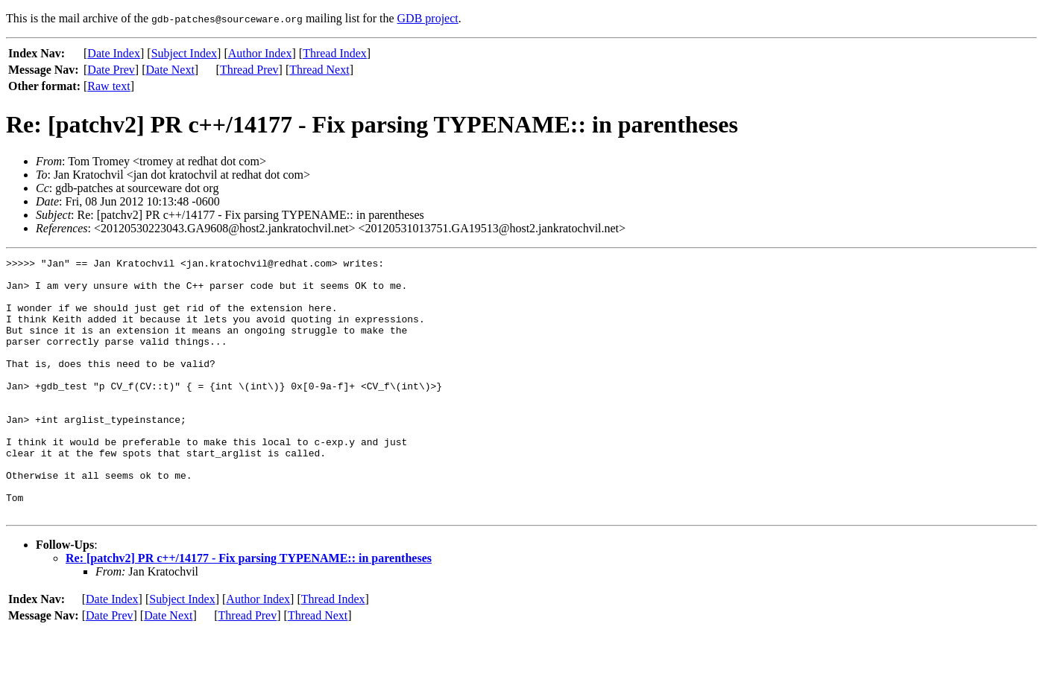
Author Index (260, 53)
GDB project (428, 18)
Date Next (170, 69)
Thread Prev (249, 69)
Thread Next (319, 69)
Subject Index (184, 53)
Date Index (113, 53)
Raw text (108, 86)
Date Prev (111, 69)
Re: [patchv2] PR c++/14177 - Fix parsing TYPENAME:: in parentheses (249, 609)
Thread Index (335, 53)
